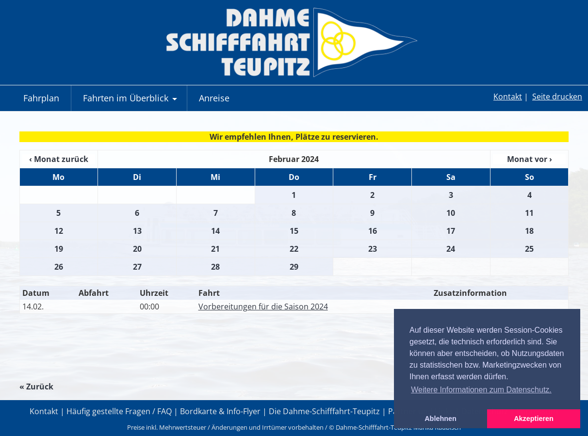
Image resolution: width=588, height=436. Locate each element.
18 (529, 231)
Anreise (214, 98)
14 (215, 231)
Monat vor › (529, 159)
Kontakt (507, 96)
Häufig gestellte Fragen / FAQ (119, 411)
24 (450, 249)
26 (58, 267)
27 (137, 267)
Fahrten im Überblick (131, 101)
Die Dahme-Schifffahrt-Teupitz (324, 411)
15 (294, 231)
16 (372, 231)
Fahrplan (41, 98)
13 (137, 231)
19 (58, 249)
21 (215, 249)
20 (137, 249)
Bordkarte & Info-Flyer (220, 411)
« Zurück (36, 386)
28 (215, 267)
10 (450, 213)
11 (529, 213)
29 (294, 267)
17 (450, 231)
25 (529, 249)
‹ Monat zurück (58, 159)
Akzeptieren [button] (534, 418)
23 (372, 249)
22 (294, 249)
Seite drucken (557, 96)
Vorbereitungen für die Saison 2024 (263, 306)
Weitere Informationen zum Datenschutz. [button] (481, 390)
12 (58, 231)
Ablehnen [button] (441, 418)
